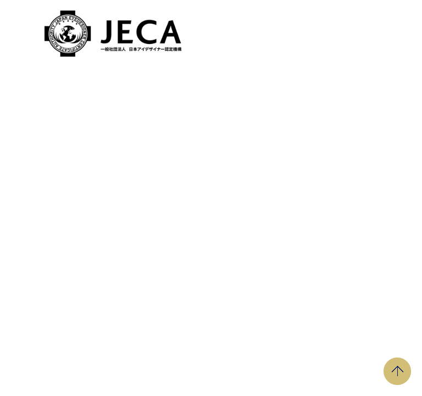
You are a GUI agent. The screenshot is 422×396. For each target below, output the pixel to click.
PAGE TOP (397, 371)
